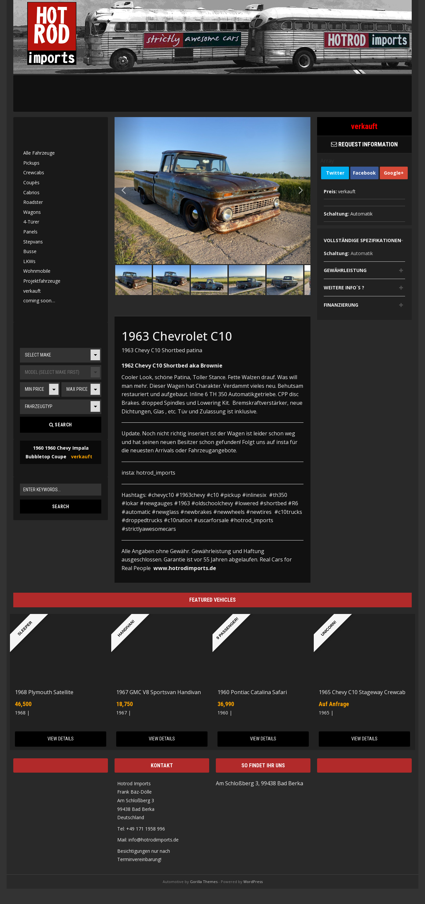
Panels (30, 231)
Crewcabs (33, 172)
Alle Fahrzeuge (39, 153)
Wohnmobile (36, 271)
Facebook (364, 173)
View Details (60, 738)
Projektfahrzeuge (41, 281)
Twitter (335, 173)
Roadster (33, 202)
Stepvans (33, 241)
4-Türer (31, 222)
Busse (30, 251)
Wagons (32, 212)
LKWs (29, 261)
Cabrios (31, 192)
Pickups (31, 163)
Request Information (364, 144)
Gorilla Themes (203, 881)
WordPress (253, 881)
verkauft (32, 291)
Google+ (394, 173)
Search (60, 424)
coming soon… (39, 300)
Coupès (31, 182)
